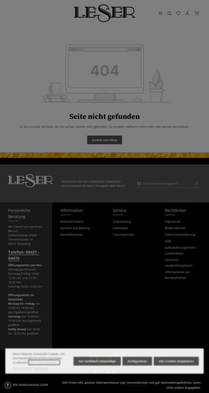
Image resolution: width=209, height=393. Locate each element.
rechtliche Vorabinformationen (178, 262)
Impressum (172, 221)
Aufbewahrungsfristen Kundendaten (180, 250)
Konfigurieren (137, 370)
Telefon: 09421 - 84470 (23, 255)
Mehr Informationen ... (44, 372)
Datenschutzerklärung (180, 234)
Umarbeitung (122, 221)
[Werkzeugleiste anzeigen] (7, 385)
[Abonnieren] (197, 183)
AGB (168, 241)
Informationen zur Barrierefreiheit (177, 275)
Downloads (120, 228)
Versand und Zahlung (75, 228)
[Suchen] (169, 13)
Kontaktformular (71, 234)
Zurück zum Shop (104, 140)
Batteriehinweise (71, 221)
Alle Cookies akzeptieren (176, 370)
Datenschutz (21, 378)
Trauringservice (123, 234)
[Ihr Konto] (187, 13)
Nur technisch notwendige (97, 370)
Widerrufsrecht (175, 228)
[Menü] (160, 13)
